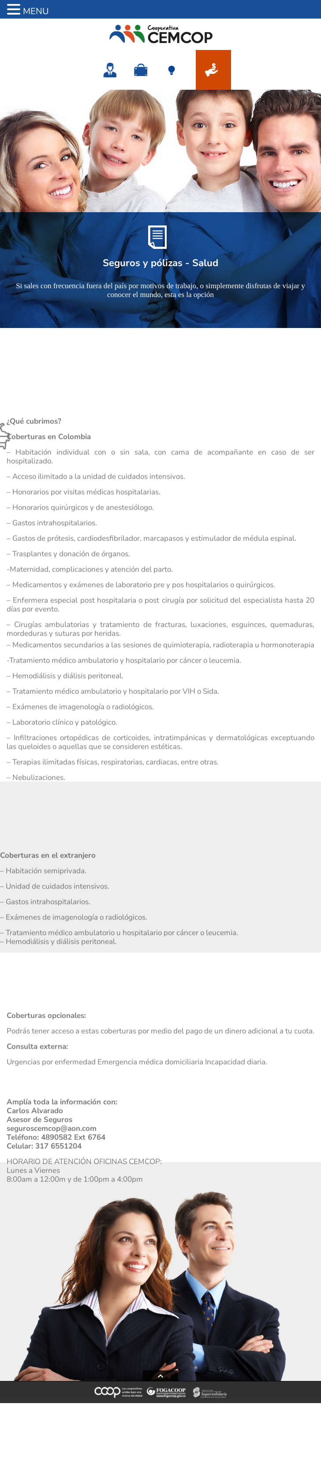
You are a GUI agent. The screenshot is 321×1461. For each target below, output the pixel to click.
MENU (36, 11)
